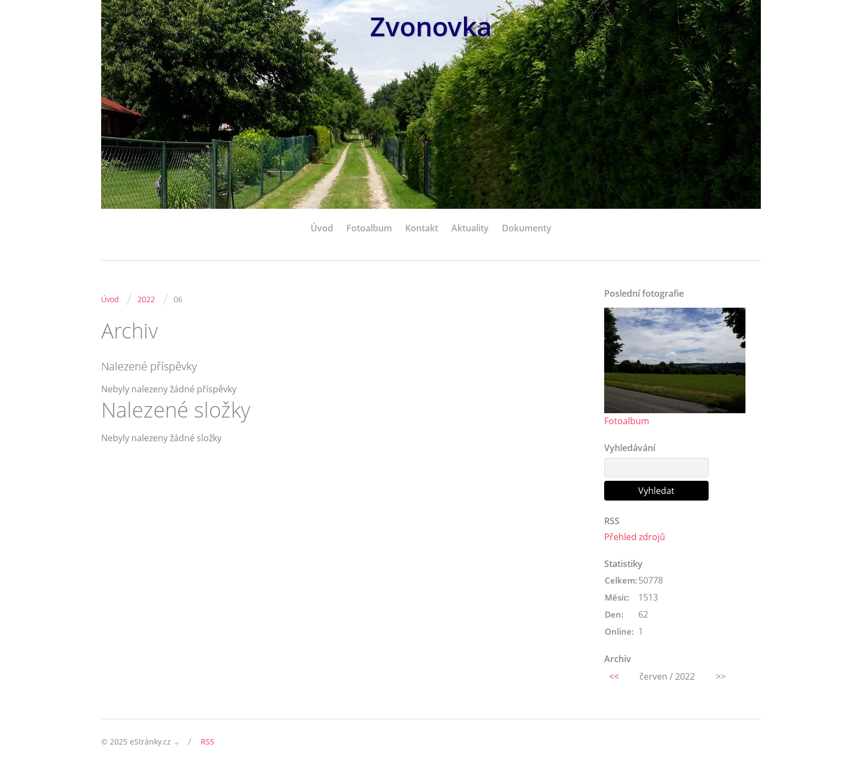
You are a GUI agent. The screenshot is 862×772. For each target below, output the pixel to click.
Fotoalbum (369, 228)
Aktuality (470, 228)
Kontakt (421, 228)
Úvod (322, 228)
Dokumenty (526, 228)
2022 (146, 299)
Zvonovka (431, 26)
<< (614, 676)
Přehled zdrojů (634, 537)
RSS (207, 741)
